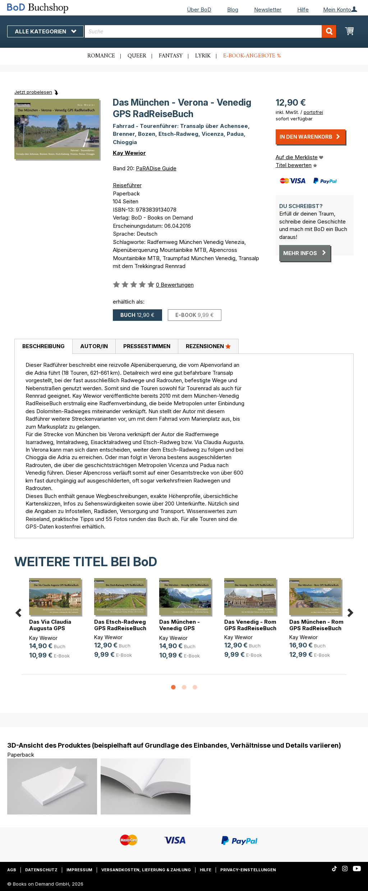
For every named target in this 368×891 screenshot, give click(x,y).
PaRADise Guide (156, 168)
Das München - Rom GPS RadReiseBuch (316, 625)
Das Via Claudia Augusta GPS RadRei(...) (50, 628)
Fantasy (171, 56)
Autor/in (94, 346)
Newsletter (267, 9)
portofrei (313, 112)
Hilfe (303, 9)
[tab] (43, 347)
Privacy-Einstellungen (248, 869)
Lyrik (203, 56)
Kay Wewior (129, 152)
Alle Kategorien (45, 31)
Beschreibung (43, 346)
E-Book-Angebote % (252, 56)
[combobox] (210, 31)
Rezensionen (208, 346)
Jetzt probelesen (33, 92)
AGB (11, 869)
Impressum (79, 869)
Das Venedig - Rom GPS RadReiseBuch (250, 625)
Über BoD (199, 9)
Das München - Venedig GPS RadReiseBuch (179, 628)
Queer (137, 56)
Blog (232, 9)
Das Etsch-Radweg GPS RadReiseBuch (120, 625)
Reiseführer (127, 185)
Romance (101, 56)
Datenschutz (41, 869)
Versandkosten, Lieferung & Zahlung (146, 869)
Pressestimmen (146, 346)
